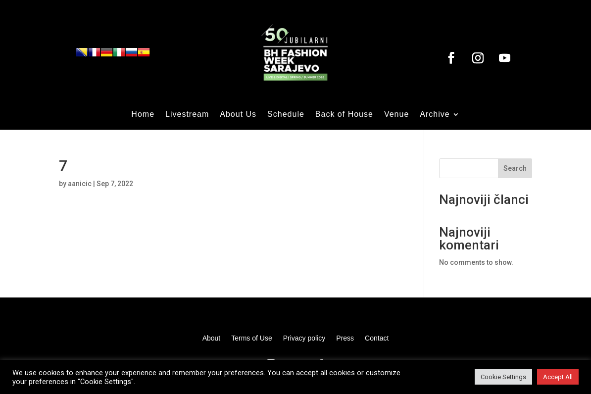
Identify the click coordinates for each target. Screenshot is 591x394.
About (211, 338)
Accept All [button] (558, 377)
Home (142, 114)
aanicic (80, 184)
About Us (238, 114)
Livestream (187, 114)
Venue (396, 114)
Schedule (285, 114)
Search (515, 168)
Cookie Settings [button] (503, 377)
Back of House (344, 114)
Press (345, 338)
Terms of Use (251, 338)
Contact (377, 338)
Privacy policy (304, 338)
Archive (434, 114)
